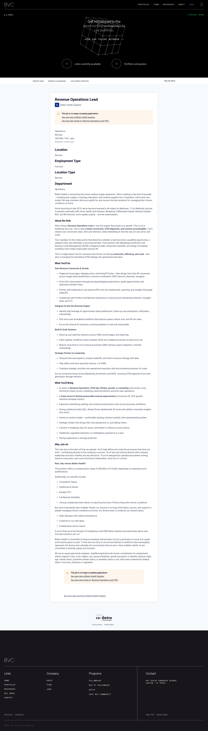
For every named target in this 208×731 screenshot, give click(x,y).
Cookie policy (109, 625)
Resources (168, 4)
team (49, 685)
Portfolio (143, 4)
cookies (19, 715)
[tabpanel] (104, 378)
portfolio (9, 685)
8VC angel (9, 693)
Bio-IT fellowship (99, 685)
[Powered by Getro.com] (104, 617)
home (6, 680)
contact (8, 698)
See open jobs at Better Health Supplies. (78, 117)
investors (162, 715)
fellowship (95, 681)
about (50, 680)
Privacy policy (97, 625)
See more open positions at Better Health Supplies (85, 596)
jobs (38, 81)
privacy (8, 715)
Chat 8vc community (100, 694)
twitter (150, 715)
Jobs (191, 4)
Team (156, 4)
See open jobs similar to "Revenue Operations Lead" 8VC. (85, 121)
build (92, 690)
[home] (9, 5)
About (181, 4)
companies (57, 81)
